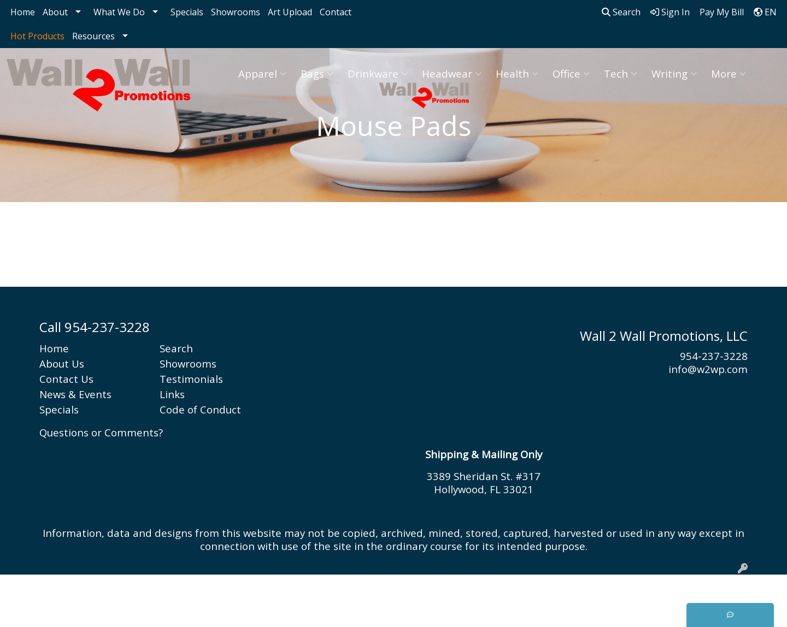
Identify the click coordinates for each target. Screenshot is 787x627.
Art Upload (290, 12)
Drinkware (378, 73)
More (728, 73)
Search (621, 12)
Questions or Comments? (101, 432)
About (55, 12)
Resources (93, 36)
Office (571, 73)
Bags (317, 73)
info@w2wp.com (708, 369)
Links (172, 394)
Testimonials (191, 379)
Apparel (262, 73)
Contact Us (66, 379)
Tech (620, 73)
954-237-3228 (714, 356)
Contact (335, 12)
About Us (61, 363)
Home (22, 12)
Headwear (451, 73)
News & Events (75, 394)
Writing (674, 73)
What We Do (119, 12)
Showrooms (235, 12)
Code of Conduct (200, 409)
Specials (187, 12)
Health (517, 73)
